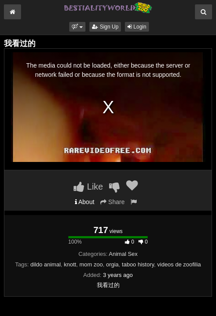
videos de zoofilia (179, 264)
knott (70, 264)
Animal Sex (123, 254)
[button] (77, 27)
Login (136, 27)
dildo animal (45, 264)
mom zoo (91, 264)
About (85, 201)
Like (88, 186)
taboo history (138, 264)
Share (112, 201)
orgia (112, 264)
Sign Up (105, 27)
